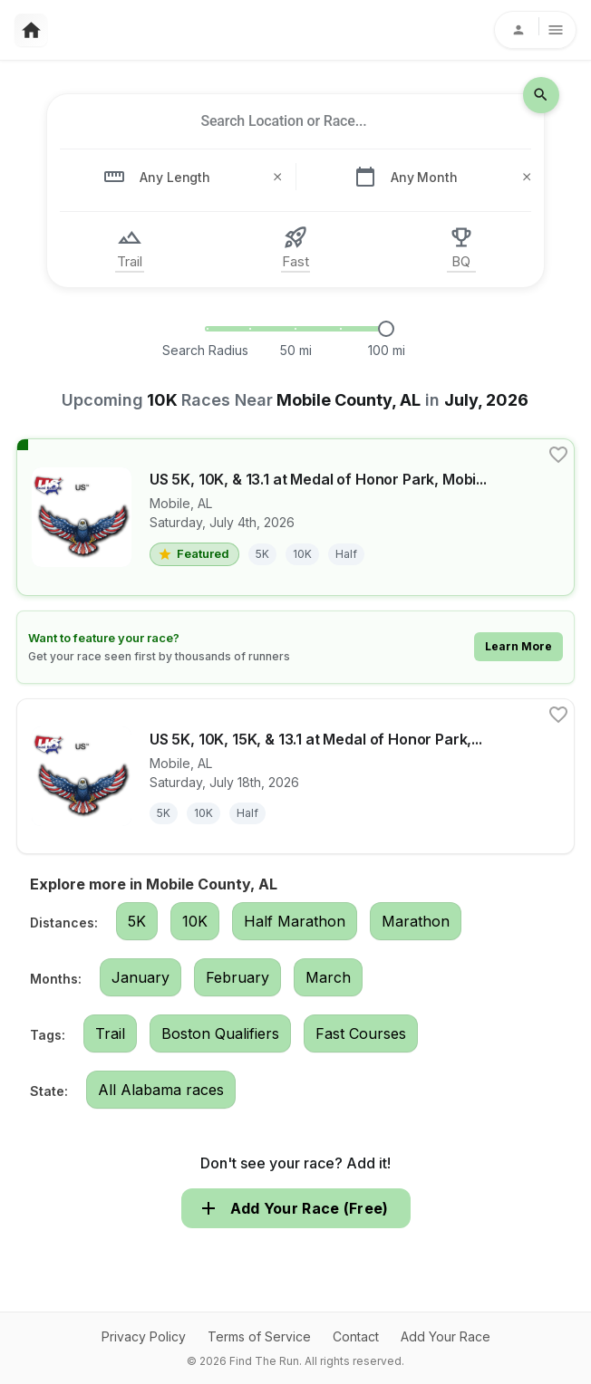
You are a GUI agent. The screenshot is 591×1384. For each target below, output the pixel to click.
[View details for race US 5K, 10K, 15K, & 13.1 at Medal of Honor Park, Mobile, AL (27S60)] (295, 776)
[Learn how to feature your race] (295, 647)
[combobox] (284, 121)
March (328, 977)
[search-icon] (541, 95)
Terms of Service (259, 1336)
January (140, 977)
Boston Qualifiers (220, 1033)
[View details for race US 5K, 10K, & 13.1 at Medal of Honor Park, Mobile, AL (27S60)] (295, 517)
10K (195, 921)
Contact (356, 1336)
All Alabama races (161, 1090)
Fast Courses (360, 1033)
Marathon (416, 921)
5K (137, 921)
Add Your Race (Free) (296, 1208)
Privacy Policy (144, 1336)
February (237, 977)
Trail (110, 1033)
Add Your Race (445, 1336)
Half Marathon (294, 921)
